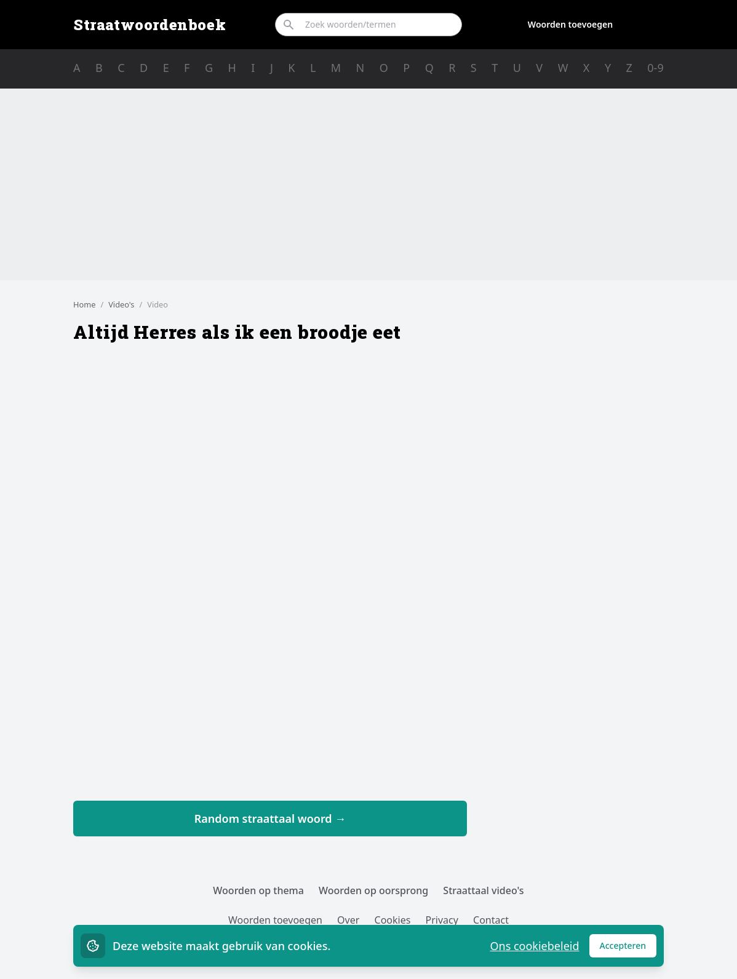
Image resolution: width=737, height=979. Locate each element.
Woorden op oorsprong (373, 890)
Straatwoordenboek (149, 24)
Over (348, 920)
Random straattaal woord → (270, 818)
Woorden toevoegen (570, 24)
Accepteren (628, 948)
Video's (121, 304)
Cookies (393, 920)
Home (84, 304)
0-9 (655, 67)
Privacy (442, 920)
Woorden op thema (258, 890)
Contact (491, 920)
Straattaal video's (483, 890)
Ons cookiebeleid (534, 945)
